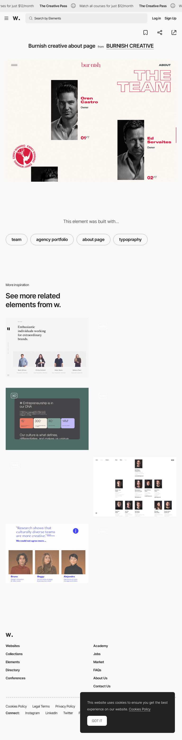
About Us (100, 678)
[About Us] (134, 349)
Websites (13, 646)
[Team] (134, 417)
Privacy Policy (65, 706)
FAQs (97, 670)
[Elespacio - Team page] (47, 553)
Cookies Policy (16, 706)
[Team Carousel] (134, 554)
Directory (13, 670)
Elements (13, 662)
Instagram (32, 713)
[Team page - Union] (47, 348)
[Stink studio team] (47, 486)
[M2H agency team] (134, 486)
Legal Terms (41, 706)
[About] (47, 419)
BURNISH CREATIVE (130, 45)
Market (98, 662)
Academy (100, 646)
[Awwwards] (16, 18)
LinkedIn (52, 713)
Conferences (15, 678)
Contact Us (101, 686)
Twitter (68, 713)
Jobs (96, 654)
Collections (14, 654)
